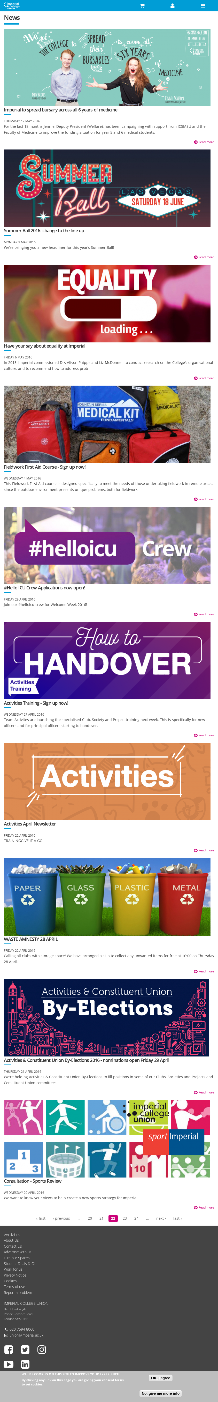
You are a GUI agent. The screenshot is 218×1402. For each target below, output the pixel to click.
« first (40, 1218)
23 (125, 1218)
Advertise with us (18, 1251)
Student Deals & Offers (23, 1263)
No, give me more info (161, 1395)
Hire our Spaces (17, 1257)
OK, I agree (160, 1379)
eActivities (12, 1234)
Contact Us (13, 1246)
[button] (142, 5)
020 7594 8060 (22, 1329)
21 (101, 1218)
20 (90, 1218)
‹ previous (61, 1218)
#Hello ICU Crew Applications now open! (44, 587)
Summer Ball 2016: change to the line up (44, 230)
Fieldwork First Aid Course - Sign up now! (44, 467)
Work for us (13, 1269)
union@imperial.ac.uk (26, 1335)
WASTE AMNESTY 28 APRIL (31, 939)
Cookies (10, 1280)
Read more (204, 142)
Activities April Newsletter (30, 824)
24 (136, 1218)
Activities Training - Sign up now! (36, 703)
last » (177, 1218)
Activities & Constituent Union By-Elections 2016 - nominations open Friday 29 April (86, 1060)
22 (113, 1218)
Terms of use (14, 1286)
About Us (11, 1240)
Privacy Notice (15, 1275)
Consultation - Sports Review (32, 1181)
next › (161, 1218)
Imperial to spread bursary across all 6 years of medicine (60, 110)
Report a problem (18, 1292)
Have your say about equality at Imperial (44, 346)
